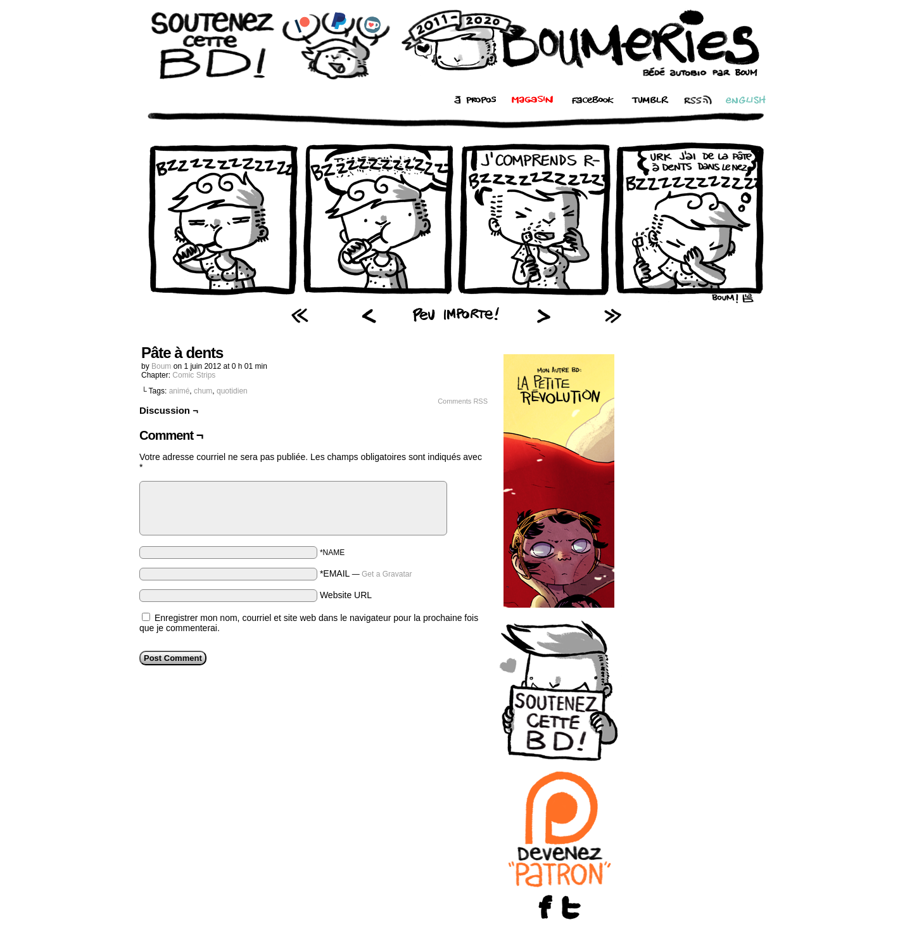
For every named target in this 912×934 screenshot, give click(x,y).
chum (203, 391)
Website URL (346, 595)
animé (179, 391)
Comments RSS (463, 401)
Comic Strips (193, 375)
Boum (161, 366)
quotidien (232, 391)
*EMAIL (366, 573)
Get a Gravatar (387, 574)
